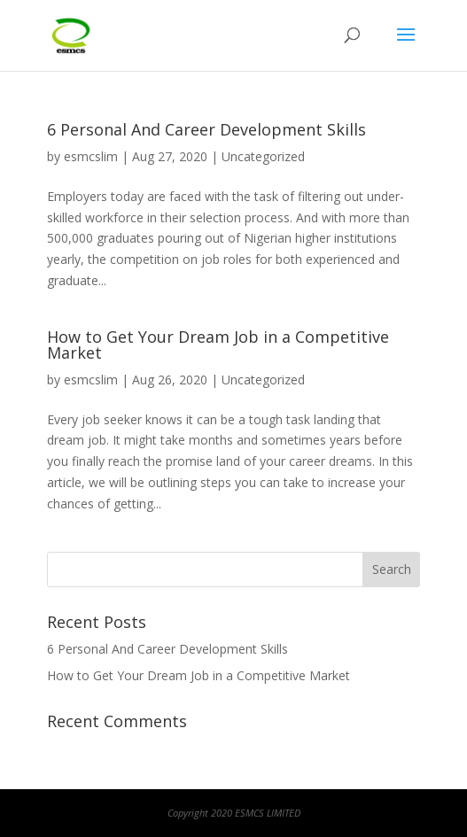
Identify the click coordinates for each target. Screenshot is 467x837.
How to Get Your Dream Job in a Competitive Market (218, 344)
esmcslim (91, 156)
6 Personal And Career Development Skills (206, 129)
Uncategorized (263, 156)
